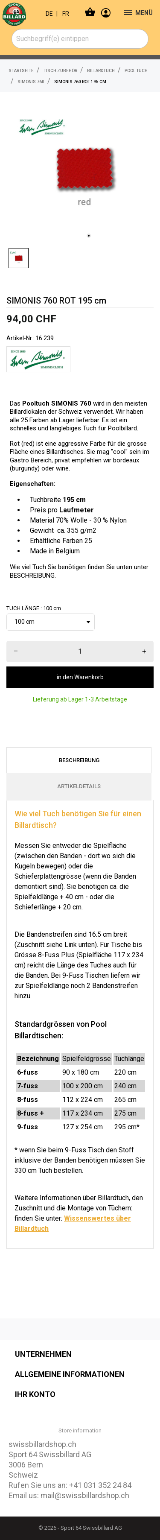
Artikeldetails (79, 786)
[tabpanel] (84, 168)
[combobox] (80, 39)
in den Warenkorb (80, 677)
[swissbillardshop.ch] (20, 13)
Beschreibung (79, 760)
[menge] (80, 651)
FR (65, 13)
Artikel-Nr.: (20, 338)
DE (49, 13)
